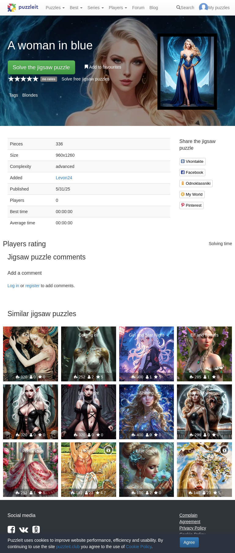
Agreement (189, 521)
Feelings (30, 335)
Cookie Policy (139, 546)
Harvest (88, 450)
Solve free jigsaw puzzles (85, 79)
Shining (146, 393)
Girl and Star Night (146, 335)
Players (118, 7)
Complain (188, 515)
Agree (189, 542)
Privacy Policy (192, 528)
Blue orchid (146, 450)
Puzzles (55, 7)
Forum (138, 7)
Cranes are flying (204, 450)
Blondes (30, 95)
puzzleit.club (68, 546)
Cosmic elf (88, 335)
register (32, 285)
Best (76, 7)
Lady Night (88, 393)
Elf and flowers (204, 335)
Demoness (30, 393)
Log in (13, 285)
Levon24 (64, 177)
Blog (153, 7)
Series (95, 7)
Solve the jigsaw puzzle (41, 67)
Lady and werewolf (204, 393)
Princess (30, 450)
